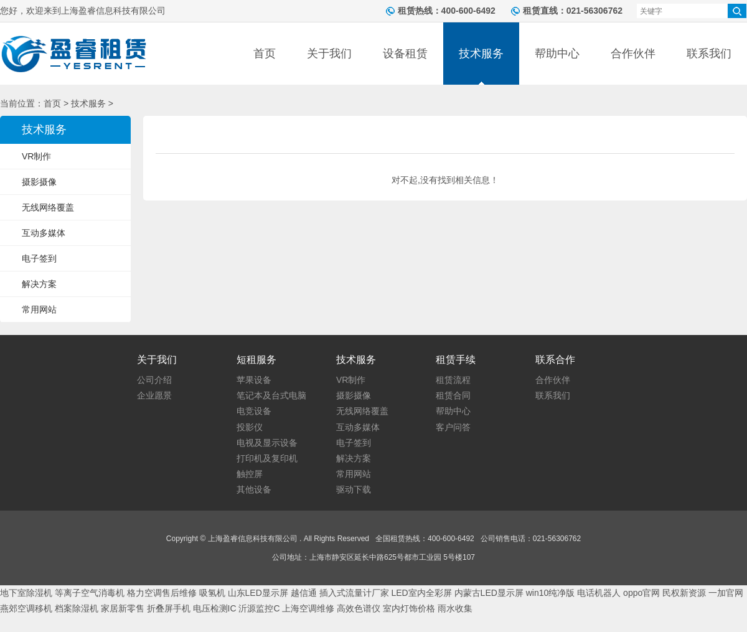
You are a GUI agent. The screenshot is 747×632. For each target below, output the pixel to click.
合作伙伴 (633, 53)
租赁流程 (453, 380)
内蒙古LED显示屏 (489, 593)
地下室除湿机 (26, 593)
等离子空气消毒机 (90, 593)
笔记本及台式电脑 (271, 395)
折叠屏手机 (168, 608)
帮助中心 (557, 53)
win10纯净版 (550, 593)
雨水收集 (455, 608)
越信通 (304, 593)
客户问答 (453, 427)
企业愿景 (154, 395)
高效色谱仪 (358, 608)
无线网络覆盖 (48, 207)
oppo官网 (641, 593)
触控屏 (250, 474)
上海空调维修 (308, 608)
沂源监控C (259, 608)
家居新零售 (122, 608)
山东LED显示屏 (258, 593)
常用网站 (39, 309)
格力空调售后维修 (162, 593)
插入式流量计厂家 (354, 593)
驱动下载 (353, 489)
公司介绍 (154, 380)
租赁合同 (453, 395)
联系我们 (709, 53)
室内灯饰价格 (409, 608)
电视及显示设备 (267, 443)
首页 (264, 53)
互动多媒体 (43, 233)
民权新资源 (684, 593)
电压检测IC (215, 608)
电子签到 (39, 258)
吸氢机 (212, 593)
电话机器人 (599, 593)
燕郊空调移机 (26, 608)
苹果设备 (254, 380)
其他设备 (254, 489)
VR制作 (36, 156)
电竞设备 (254, 411)
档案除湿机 (76, 608)
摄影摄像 (39, 182)
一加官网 (725, 593)
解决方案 (39, 284)
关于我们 (329, 53)
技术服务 (481, 53)
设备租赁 (405, 53)
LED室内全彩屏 (421, 593)
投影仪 (250, 427)
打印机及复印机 (267, 458)
